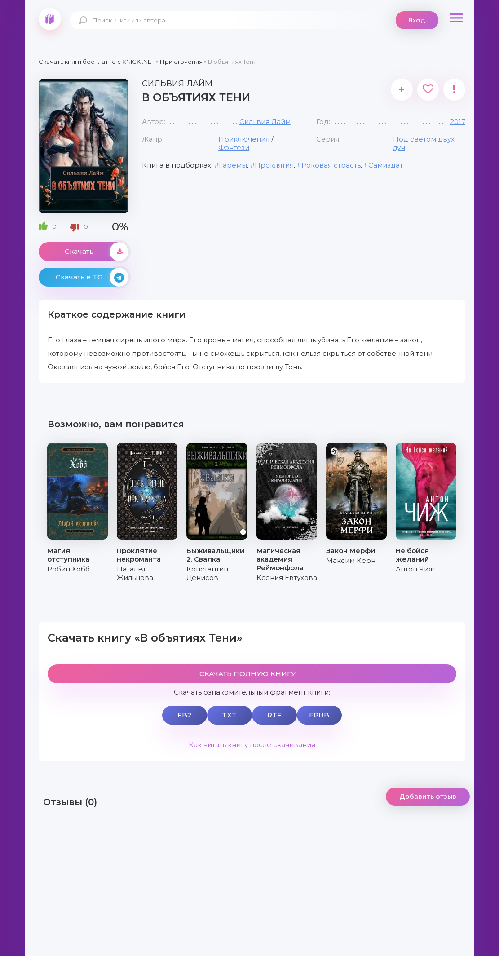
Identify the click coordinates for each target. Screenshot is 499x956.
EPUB (319, 715)
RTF (274, 715)
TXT (229, 715)
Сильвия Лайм (265, 121)
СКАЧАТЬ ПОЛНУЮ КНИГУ (247, 673)
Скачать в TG (92, 277)
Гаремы (233, 165)
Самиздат (385, 165)
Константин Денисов (207, 573)
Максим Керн (350, 560)
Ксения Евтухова (286, 577)
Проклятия (274, 165)
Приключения (243, 139)
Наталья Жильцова (135, 573)
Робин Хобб (68, 569)
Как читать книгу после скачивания (252, 744)
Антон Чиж (415, 569)
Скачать (96, 251)
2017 (457, 121)
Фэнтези (233, 147)
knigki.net (50, 19)
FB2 (184, 715)
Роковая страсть (331, 165)
